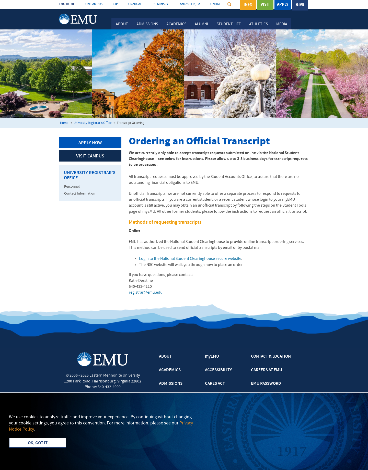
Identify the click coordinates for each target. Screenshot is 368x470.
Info (248, 5)
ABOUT (165, 356)
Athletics (258, 24)
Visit (265, 5)
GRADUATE (135, 4)
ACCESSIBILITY (218, 370)
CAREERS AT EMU (266, 370)
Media (281, 24)
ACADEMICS (170, 370)
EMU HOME (67, 4)
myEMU (212, 356)
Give (300, 5)
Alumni (201, 24)
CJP (115, 4)
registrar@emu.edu (146, 293)
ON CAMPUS (93, 4)
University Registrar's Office (92, 123)
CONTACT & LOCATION (271, 356)
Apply (282, 5)
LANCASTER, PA (189, 4)
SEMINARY (161, 4)
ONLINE (215, 4)
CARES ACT (215, 383)
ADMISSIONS (170, 383)
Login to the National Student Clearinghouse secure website (190, 259)
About (122, 24)
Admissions (147, 24)
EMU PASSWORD (266, 383)
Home (64, 123)
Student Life (228, 24)
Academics (176, 24)
